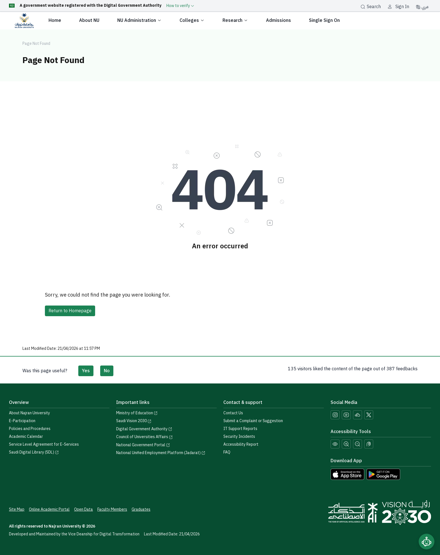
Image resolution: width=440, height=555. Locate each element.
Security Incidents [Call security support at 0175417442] (239, 437)
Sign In (402, 6)
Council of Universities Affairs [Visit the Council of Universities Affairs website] (144, 437)
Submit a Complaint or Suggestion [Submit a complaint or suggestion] (253, 421)
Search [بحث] (371, 6)
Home (55, 20)
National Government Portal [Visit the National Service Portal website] (143, 445)
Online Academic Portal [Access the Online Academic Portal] (49, 509)
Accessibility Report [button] (240, 444)
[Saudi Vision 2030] (406, 512)
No (107, 370)
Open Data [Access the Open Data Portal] (83, 509)
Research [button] (235, 21)
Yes (86, 370)
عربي (422, 6)
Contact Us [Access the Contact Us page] (233, 413)
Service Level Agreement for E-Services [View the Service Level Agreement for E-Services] (44, 444)
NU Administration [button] (139, 21)
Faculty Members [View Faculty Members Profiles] (112, 509)
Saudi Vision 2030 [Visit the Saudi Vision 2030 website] (134, 421)
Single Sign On (324, 20)
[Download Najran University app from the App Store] (347, 474)
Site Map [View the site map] (16, 509)
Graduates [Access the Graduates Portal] (141, 509)
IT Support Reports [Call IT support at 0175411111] (240, 429)
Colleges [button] (192, 21)
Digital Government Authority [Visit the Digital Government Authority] (144, 429)
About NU (89, 20)
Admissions (278, 20)
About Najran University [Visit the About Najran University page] (29, 413)
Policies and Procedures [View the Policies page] (30, 429)
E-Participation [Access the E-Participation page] (22, 421)
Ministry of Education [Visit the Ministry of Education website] (137, 413)
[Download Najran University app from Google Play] (383, 474)
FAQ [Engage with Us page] (226, 452)
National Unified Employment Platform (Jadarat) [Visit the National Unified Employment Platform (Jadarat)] (160, 453)
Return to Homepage (70, 310)
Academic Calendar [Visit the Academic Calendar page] (26, 437)
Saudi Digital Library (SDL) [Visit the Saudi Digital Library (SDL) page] (34, 452)
